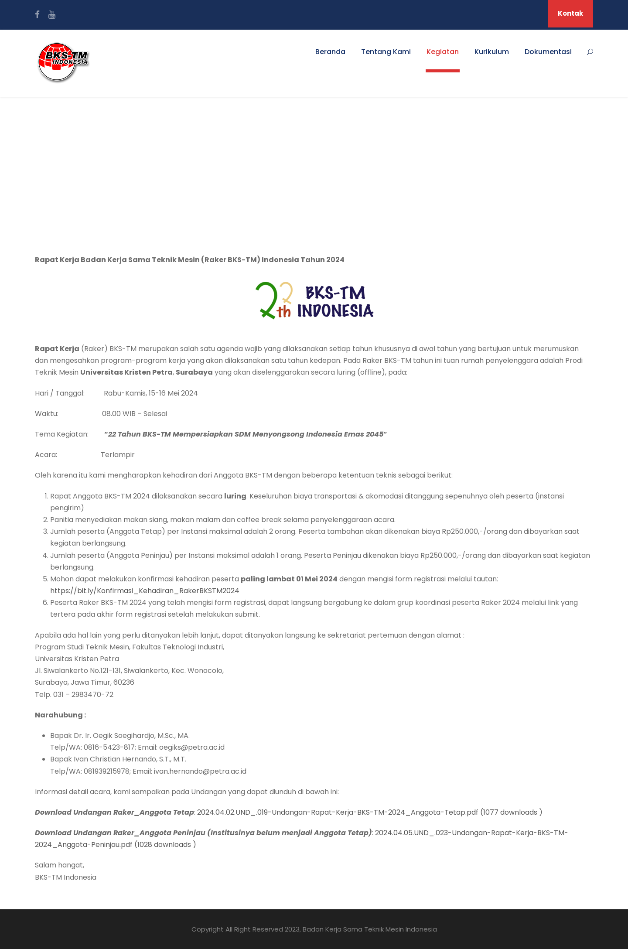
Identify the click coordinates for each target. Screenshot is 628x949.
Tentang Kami (386, 52)
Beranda (330, 52)
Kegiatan (443, 52)
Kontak (570, 13)
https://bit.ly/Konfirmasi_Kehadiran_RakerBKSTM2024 (144, 591)
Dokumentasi (548, 52)
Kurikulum (491, 52)
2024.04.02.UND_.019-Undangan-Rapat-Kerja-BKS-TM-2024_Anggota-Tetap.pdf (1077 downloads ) (370, 812)
